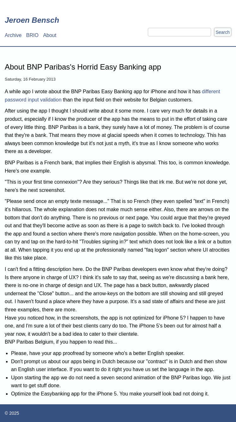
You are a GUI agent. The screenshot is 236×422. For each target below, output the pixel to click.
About (49, 35)
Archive (13, 35)
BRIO (32, 35)
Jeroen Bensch (32, 20)
